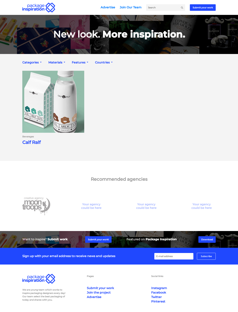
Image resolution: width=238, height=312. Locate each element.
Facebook (158, 292)
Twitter (156, 297)
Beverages (28, 137)
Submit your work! (98, 239)
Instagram (159, 288)
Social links (157, 276)
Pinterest (158, 301)
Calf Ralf (31, 142)
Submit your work (203, 7)
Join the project (99, 292)
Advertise (108, 7)
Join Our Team (130, 7)
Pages (90, 276)
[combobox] (32, 62)
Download (207, 239)
